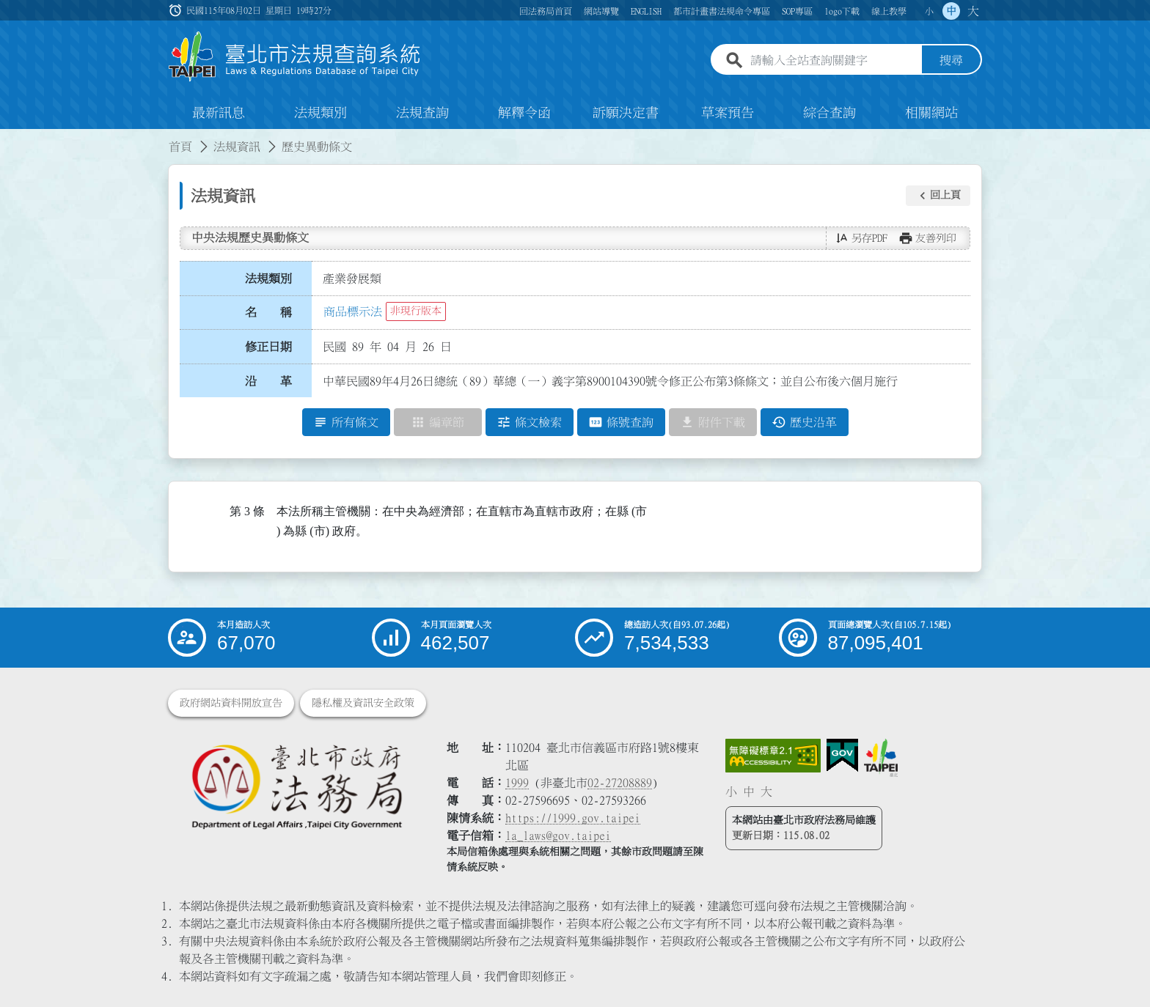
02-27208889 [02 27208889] (619, 783)
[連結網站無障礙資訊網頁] (773, 755)
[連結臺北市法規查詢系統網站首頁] (295, 57)
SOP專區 (797, 11)
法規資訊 (236, 146)
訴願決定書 (626, 112)
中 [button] (951, 11)
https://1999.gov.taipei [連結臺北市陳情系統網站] (572, 818)
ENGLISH (646, 11)
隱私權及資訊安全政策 (363, 703)
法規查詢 (422, 112)
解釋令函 (524, 112)
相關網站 (931, 112)
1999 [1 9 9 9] (517, 783)
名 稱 (268, 313)
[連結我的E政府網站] (842, 755)
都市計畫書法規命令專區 (721, 11)
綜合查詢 (829, 112)
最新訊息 (218, 112)
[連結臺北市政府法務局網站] (296, 786)
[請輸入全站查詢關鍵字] (833, 61)
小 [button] (929, 11)
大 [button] (973, 11)
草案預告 (727, 112)
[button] (938, 195)
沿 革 (268, 381)
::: (9, 138)
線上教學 (889, 11)
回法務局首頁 (545, 11)
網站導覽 (601, 11)
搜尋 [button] (951, 61)
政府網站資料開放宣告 (231, 703)
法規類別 (320, 112)
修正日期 (268, 347)
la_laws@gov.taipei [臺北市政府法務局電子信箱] (558, 835)
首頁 (180, 146)
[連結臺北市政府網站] (881, 758)
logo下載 (842, 11)
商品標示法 (352, 311)
